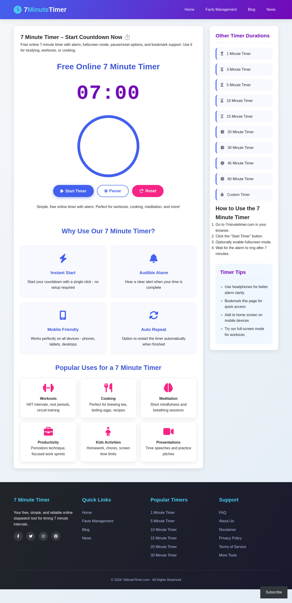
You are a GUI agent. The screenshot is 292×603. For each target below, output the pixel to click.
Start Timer (73, 191)
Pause (113, 191)
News (271, 9)
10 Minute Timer (237, 101)
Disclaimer (227, 530)
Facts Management (221, 9)
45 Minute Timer (237, 163)
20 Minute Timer (237, 132)
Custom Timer (235, 195)
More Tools (228, 555)
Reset (147, 191)
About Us (226, 521)
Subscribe (274, 592)
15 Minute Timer (237, 116)
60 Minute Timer (237, 179)
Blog (251, 9)
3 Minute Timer (236, 69)
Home (189, 9)
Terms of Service (232, 547)
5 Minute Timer (236, 85)
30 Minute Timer (237, 148)
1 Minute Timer (236, 54)
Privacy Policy (230, 538)
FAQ (222, 513)
